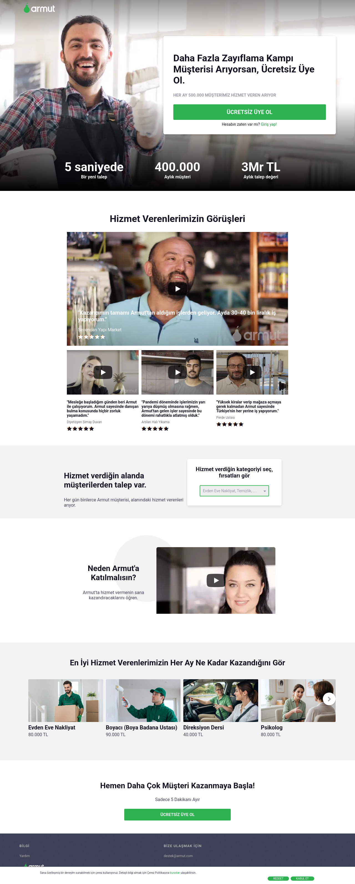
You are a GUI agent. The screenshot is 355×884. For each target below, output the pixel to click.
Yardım (24, 856)
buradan (175, 872)
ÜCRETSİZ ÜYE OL (249, 112)
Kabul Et (302, 878)
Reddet (278, 878)
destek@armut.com (178, 856)
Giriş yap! (269, 124)
